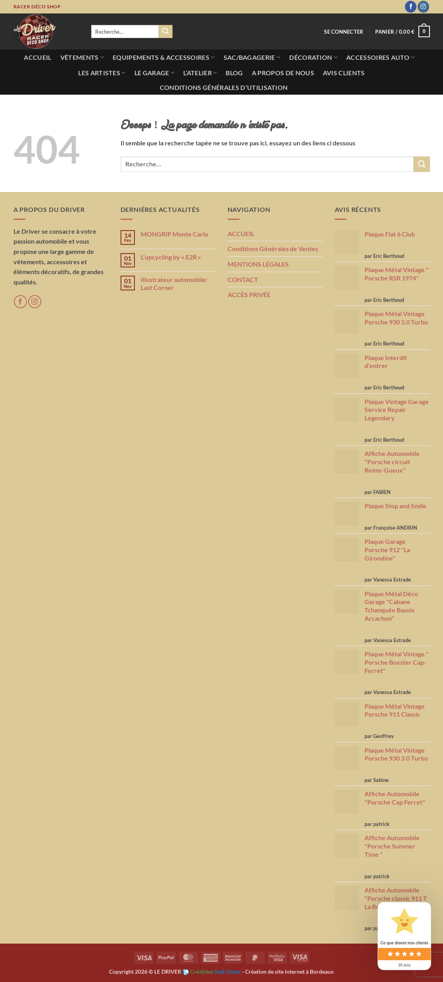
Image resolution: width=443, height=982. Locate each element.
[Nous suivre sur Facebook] (410, 7)
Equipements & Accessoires (164, 57)
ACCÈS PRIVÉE (249, 294)
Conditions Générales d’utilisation (224, 87)
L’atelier (200, 73)
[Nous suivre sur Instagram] (423, 7)
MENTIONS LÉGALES (258, 264)
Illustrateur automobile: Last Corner (174, 283)
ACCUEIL (241, 233)
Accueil (37, 57)
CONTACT (243, 279)
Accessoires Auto (380, 57)
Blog (234, 72)
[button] (402, 32)
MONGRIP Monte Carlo (174, 234)
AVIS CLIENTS (344, 72)
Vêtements (82, 57)
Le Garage (154, 73)
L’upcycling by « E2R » (171, 257)
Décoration (313, 57)
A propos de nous (283, 72)
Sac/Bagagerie (252, 57)
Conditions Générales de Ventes (273, 248)
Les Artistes (101, 73)
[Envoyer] (165, 31)
